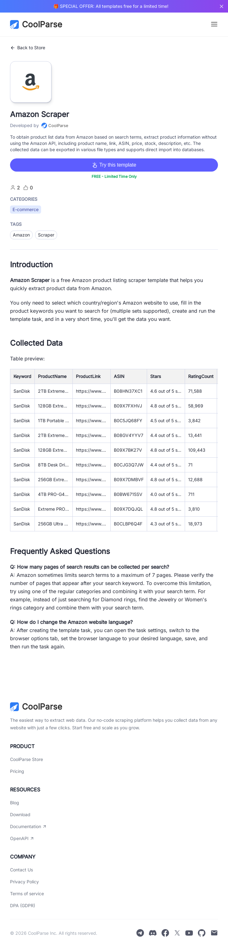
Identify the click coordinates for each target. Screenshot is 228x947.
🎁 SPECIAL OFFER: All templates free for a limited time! (110, 6)
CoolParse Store (26, 759)
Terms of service (27, 893)
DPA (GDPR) (22, 905)
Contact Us (21, 869)
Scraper (46, 234)
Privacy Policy (24, 881)
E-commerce (26, 209)
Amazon (21, 234)
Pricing (17, 771)
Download (20, 814)
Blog (14, 802)
